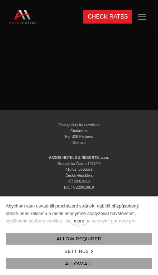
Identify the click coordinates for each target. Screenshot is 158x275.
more (79, 221)
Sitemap (79, 143)
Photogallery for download (79, 125)
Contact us (79, 131)
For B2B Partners (79, 137)
